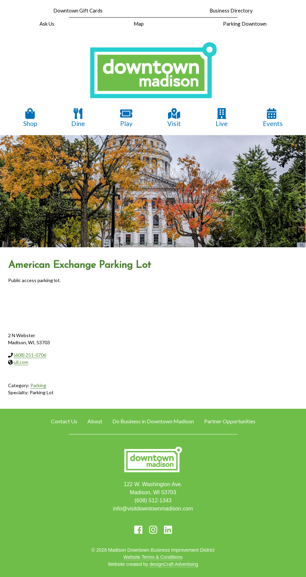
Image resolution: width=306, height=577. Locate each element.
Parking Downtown (245, 24)
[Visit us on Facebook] (138, 530)
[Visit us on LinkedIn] (168, 530)
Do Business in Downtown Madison (153, 421)
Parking (38, 385)
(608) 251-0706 (30, 355)
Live (221, 117)
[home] (153, 71)
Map (139, 24)
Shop (30, 117)
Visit (174, 117)
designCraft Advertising (173, 564)
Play (126, 117)
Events (273, 117)
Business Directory (231, 10)
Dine (78, 117)
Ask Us (46, 24)
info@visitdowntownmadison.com (153, 508)
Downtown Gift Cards (78, 10)
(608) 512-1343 (153, 500)
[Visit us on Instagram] (153, 530)
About (94, 421)
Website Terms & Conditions (153, 557)
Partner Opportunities (229, 421)
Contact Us (64, 421)
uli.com (21, 362)
